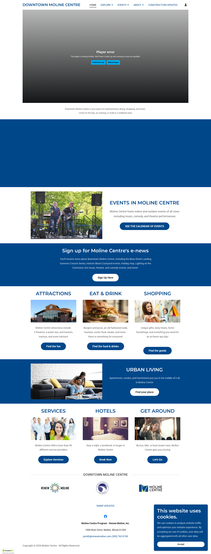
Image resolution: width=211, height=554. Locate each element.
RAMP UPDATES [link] (105, 505)
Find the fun (53, 346)
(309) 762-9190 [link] (120, 536)
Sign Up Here (105, 277)
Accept (180, 544)
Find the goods (157, 350)
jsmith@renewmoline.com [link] (97, 536)
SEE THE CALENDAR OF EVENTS (144, 226)
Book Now (105, 459)
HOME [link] (92, 4)
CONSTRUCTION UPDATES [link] (162, 4)
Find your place (145, 392)
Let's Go (157, 459)
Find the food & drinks (105, 346)
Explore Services (53, 459)
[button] (107, 5)
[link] (51, 5)
